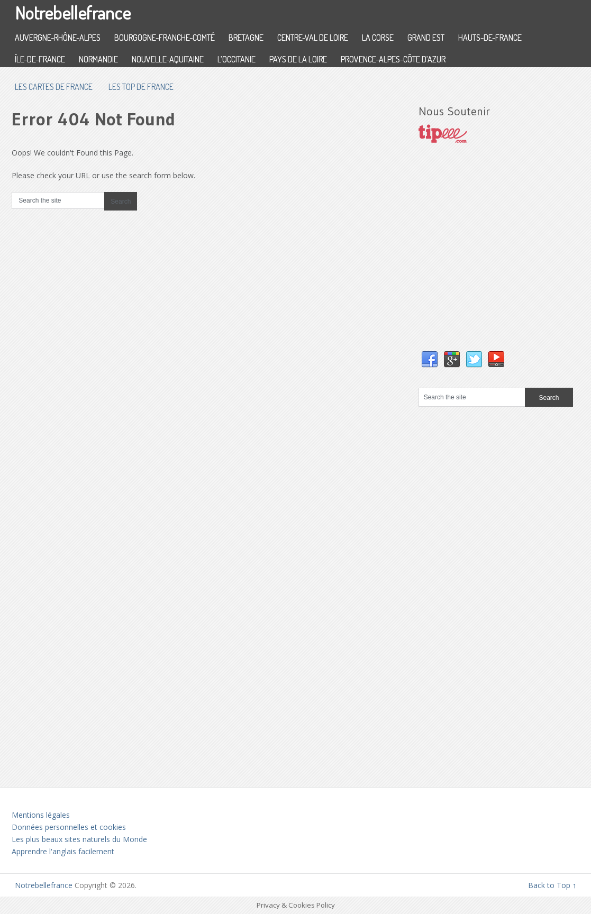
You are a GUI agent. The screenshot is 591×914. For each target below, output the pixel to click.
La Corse (378, 37)
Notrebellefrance (73, 12)
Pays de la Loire (298, 59)
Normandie (98, 59)
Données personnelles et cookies (69, 827)
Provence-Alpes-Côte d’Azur (393, 59)
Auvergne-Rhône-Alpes (58, 37)
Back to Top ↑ (552, 885)
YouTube (496, 359)
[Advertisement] (498, 257)
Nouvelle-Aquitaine (168, 59)
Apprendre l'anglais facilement (63, 851)
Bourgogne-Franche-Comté (164, 37)
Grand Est (425, 37)
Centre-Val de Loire (312, 37)
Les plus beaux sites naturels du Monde (79, 839)
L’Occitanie (236, 59)
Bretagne (246, 37)
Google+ (451, 359)
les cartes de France (54, 86)
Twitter (474, 359)
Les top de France (141, 86)
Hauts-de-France (490, 37)
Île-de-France (40, 59)
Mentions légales (41, 815)
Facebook (429, 359)
